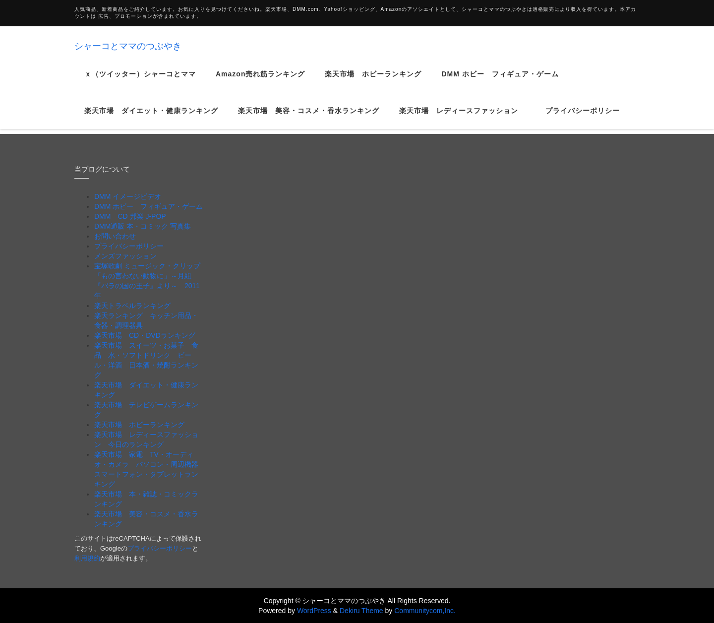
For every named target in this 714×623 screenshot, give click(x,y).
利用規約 (87, 558)
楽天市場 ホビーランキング (373, 81)
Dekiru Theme (361, 611)
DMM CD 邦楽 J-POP (130, 216)
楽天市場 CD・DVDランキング (144, 335)
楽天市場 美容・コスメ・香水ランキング (308, 118)
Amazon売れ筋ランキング (260, 81)
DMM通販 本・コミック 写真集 (142, 226)
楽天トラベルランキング (132, 306)
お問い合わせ (115, 236)
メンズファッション (125, 256)
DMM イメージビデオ (127, 196)
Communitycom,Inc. (425, 611)
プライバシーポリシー (582, 118)
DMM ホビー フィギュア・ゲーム (499, 81)
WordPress (314, 611)
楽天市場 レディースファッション (462, 118)
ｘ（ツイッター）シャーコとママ (140, 81)
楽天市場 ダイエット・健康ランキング (151, 118)
